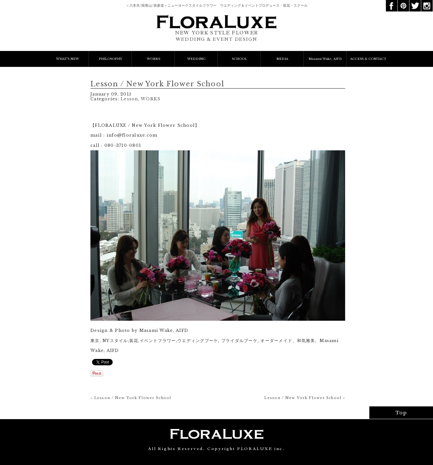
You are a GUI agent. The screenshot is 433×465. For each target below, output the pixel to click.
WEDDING (196, 59)
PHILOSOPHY (110, 59)
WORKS (153, 59)
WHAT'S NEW (67, 59)
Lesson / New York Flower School (157, 84)
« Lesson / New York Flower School (130, 398)
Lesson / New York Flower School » (304, 398)
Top (401, 413)
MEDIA (282, 59)
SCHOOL (239, 59)
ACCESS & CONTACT (368, 59)
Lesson (129, 99)
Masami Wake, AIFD (325, 59)
